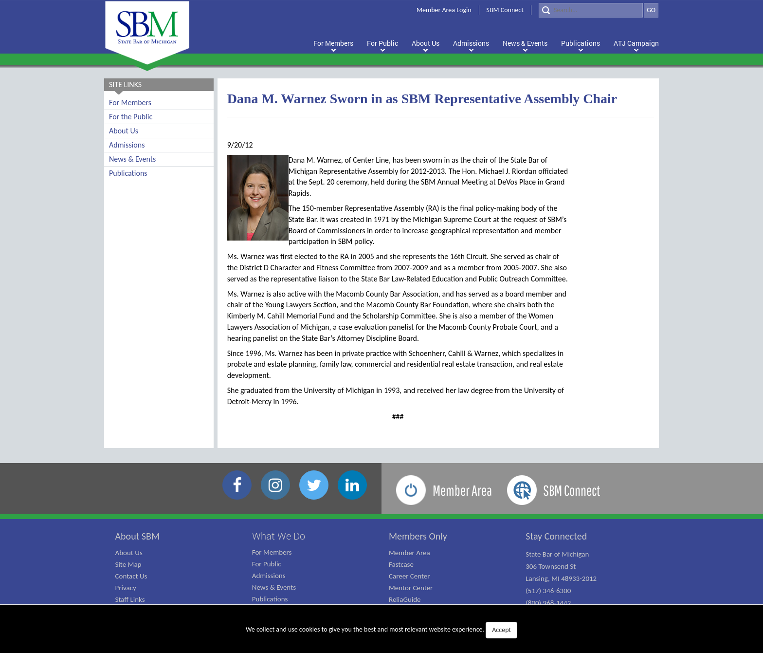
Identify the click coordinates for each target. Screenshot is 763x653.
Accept (501, 630)
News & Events (132, 159)
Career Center (409, 576)
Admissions (127, 144)
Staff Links (130, 599)
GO (651, 10)
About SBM (137, 536)
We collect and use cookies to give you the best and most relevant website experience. (381, 630)
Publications (128, 173)
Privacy (125, 587)
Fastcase (401, 564)
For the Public (130, 116)
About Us (123, 130)
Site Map (128, 564)
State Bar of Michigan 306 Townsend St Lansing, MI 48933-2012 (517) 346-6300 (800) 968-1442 (561, 578)
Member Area (409, 552)
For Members (130, 102)
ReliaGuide (405, 599)
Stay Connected (556, 536)
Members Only (418, 536)
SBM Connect (505, 10)
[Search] (591, 10)
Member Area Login (444, 10)
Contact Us (131, 576)
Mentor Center (411, 587)
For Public (266, 564)
